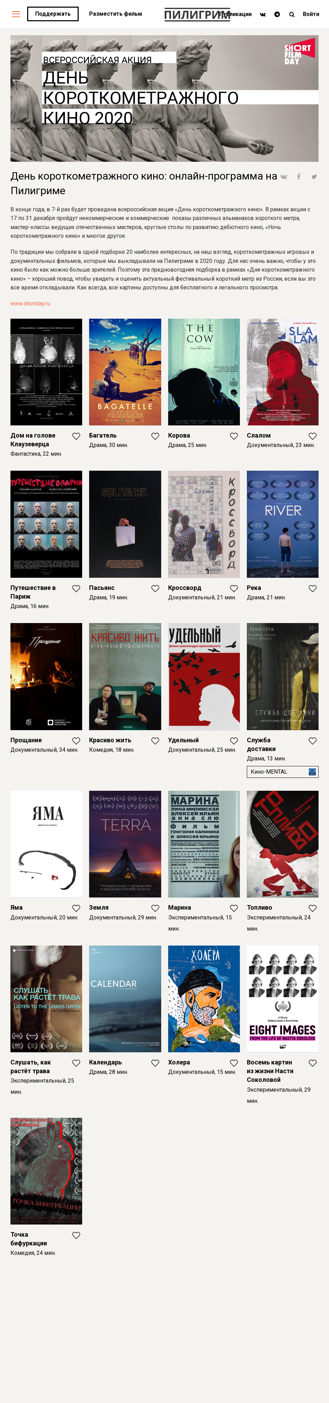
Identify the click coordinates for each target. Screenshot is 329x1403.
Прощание (26, 740)
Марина (179, 907)
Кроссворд (184, 587)
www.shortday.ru (30, 303)
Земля (99, 907)
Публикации (235, 14)
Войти (311, 14)
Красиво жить (110, 740)
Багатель (103, 435)
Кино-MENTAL (269, 771)
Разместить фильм (115, 13)
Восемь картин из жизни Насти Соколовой (270, 1071)
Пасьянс (102, 587)
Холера (179, 1062)
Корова (179, 435)
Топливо (259, 907)
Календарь (105, 1062)
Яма (16, 907)
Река (254, 587)
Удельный (183, 740)
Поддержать (53, 13)
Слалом (259, 435)
